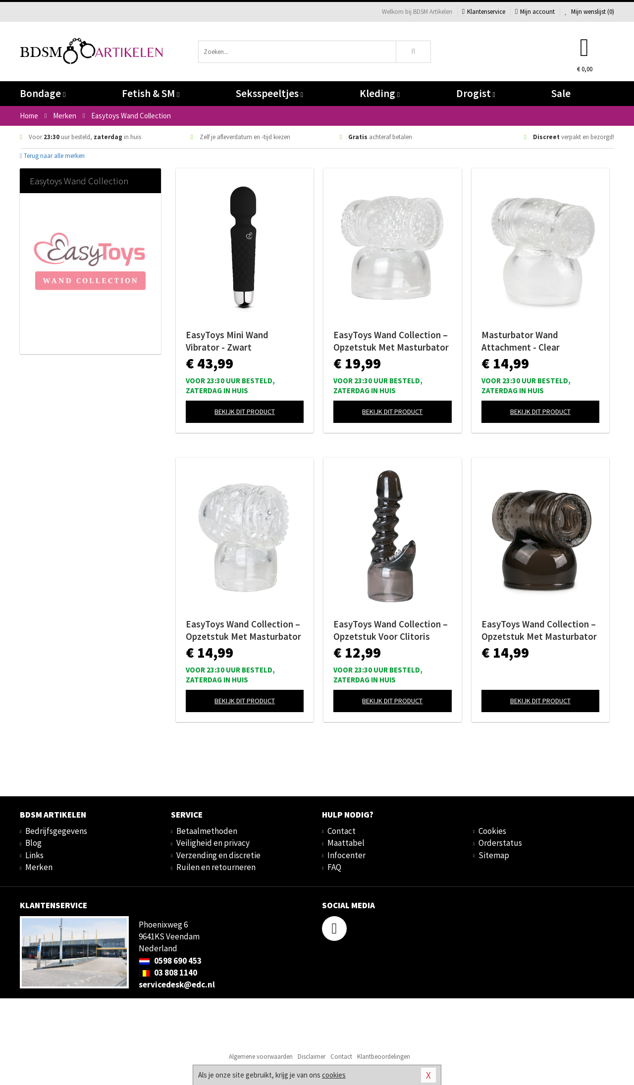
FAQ (334, 867)
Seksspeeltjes (269, 93)
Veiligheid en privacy (213, 842)
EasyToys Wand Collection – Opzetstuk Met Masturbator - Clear (391, 341)
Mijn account (535, 11)
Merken (39, 867)
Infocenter (346, 855)
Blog (33, 842)
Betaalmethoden (206, 831)
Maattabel (346, 842)
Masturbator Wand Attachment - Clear (520, 341)
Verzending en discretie (218, 855)
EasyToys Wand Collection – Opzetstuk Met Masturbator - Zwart (539, 630)
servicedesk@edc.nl (177, 984)
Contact (341, 831)
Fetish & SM (150, 93)
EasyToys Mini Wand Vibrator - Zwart (227, 341)
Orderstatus (500, 842)
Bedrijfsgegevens (56, 831)
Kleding (380, 93)
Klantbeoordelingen (383, 1056)
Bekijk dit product (244, 411)
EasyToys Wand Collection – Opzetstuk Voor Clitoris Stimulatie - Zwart (390, 630)
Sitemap (493, 855)
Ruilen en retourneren (216, 867)
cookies (334, 1075)
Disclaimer (311, 1056)
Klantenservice (483, 11)
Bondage (42, 93)
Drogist (475, 93)
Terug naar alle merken (52, 156)
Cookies (492, 831)
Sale (561, 93)
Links (34, 855)
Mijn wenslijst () (589, 11)
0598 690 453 (170, 960)
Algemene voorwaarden (261, 1056)
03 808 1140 (168, 972)
